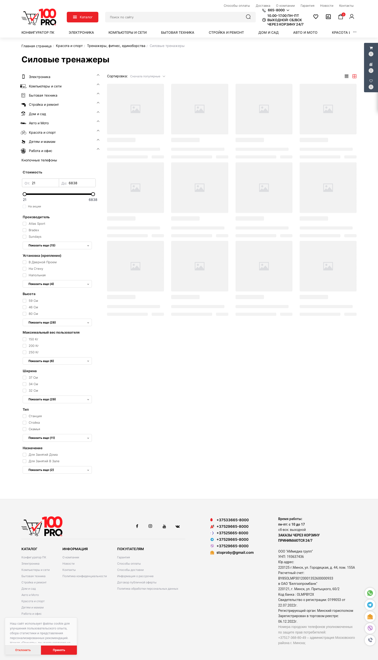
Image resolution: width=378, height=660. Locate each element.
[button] (370, 640)
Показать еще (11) (58, 438)
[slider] (59, 194)
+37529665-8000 (229, 526)
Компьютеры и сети (127, 32)
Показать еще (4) (58, 284)
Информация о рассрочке (135, 576)
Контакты (69, 570)
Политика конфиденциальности (84, 576)
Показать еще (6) (58, 361)
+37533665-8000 (229, 520)
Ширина (30, 371)
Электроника (81, 32)
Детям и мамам (32, 607)
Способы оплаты (129, 563)
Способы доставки (130, 570)
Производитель (36, 217)
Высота (29, 294)
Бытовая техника (177, 32)
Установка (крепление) (42, 255)
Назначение (32, 448)
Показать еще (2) (58, 470)
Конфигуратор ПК (37, 32)
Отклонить (23, 650)
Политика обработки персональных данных (147, 588)
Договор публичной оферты (136, 582)
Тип (26, 409)
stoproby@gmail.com (235, 552)
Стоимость (32, 172)
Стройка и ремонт (226, 32)
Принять (59, 650)
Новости (68, 563)
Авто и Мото (305, 32)
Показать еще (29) (58, 399)
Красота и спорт (348, 32)
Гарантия (123, 557)
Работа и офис (31, 613)
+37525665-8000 (229, 533)
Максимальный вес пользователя (51, 332)
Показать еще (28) (58, 322)
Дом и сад (268, 32)
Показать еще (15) (58, 245)
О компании (70, 557)
